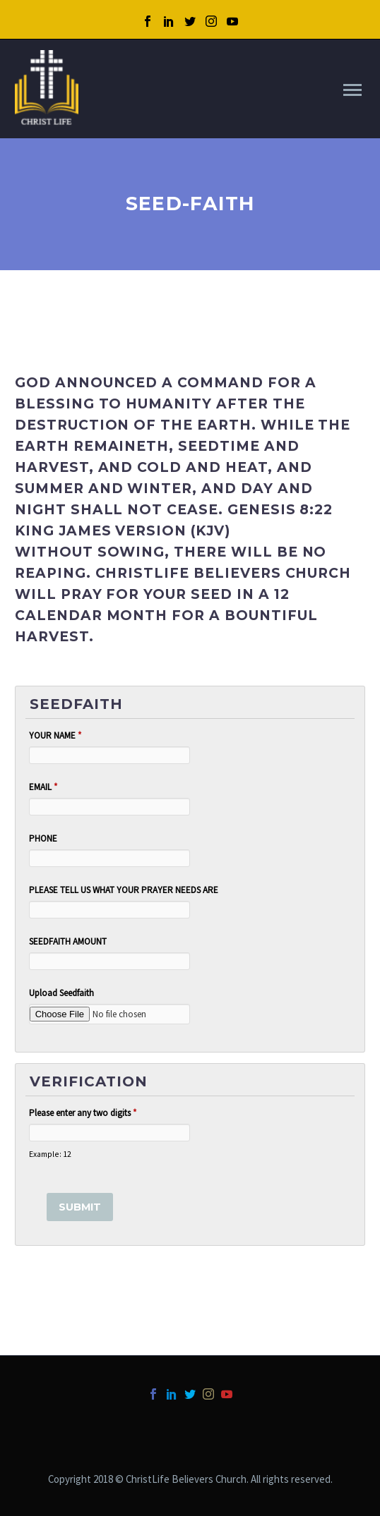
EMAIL (43, 787)
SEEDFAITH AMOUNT (68, 941)
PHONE (43, 838)
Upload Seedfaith (61, 993)
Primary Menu (352, 90)
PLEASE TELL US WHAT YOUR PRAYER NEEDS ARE (123, 890)
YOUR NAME (55, 735)
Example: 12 (50, 1153)
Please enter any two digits (82, 1113)
